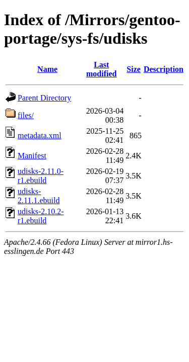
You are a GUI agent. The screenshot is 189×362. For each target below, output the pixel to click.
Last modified (101, 69)
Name (47, 69)
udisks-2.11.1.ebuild (38, 196)
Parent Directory (44, 98)
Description (163, 69)
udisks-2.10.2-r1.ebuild (41, 216)
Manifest (32, 155)
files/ (26, 115)
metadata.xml (39, 135)
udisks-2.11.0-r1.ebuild (41, 176)
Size (134, 69)
